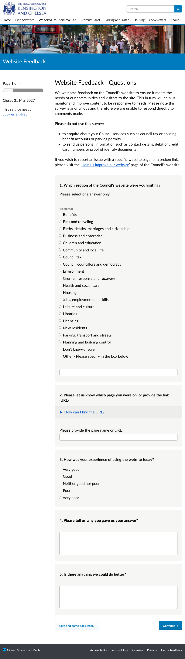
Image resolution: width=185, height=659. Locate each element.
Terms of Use (119, 650)
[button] (118, 412)
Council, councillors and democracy (90, 264)
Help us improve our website (105, 164)
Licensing (69, 321)
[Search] (178, 8)
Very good (70, 469)
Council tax (70, 257)
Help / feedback (171, 650)
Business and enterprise (81, 235)
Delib (36, 650)
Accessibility (98, 650)
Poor (65, 490)
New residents (73, 328)
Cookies (137, 650)
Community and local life (82, 250)
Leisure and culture (77, 306)
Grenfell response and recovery (87, 278)
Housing (68, 292)
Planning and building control (85, 342)
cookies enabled (15, 114)
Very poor (69, 497)
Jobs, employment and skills (84, 299)
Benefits (68, 214)
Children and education (80, 242)
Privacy (152, 650)
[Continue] (170, 625)
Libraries (68, 313)
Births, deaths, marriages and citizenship (94, 228)
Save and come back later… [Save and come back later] (77, 625)
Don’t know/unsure (77, 349)
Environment (72, 271)
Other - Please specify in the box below (94, 356)
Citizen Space (16, 650)
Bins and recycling (76, 221)
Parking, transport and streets (86, 335)
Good (66, 476)
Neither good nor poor (80, 483)
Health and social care (80, 285)
